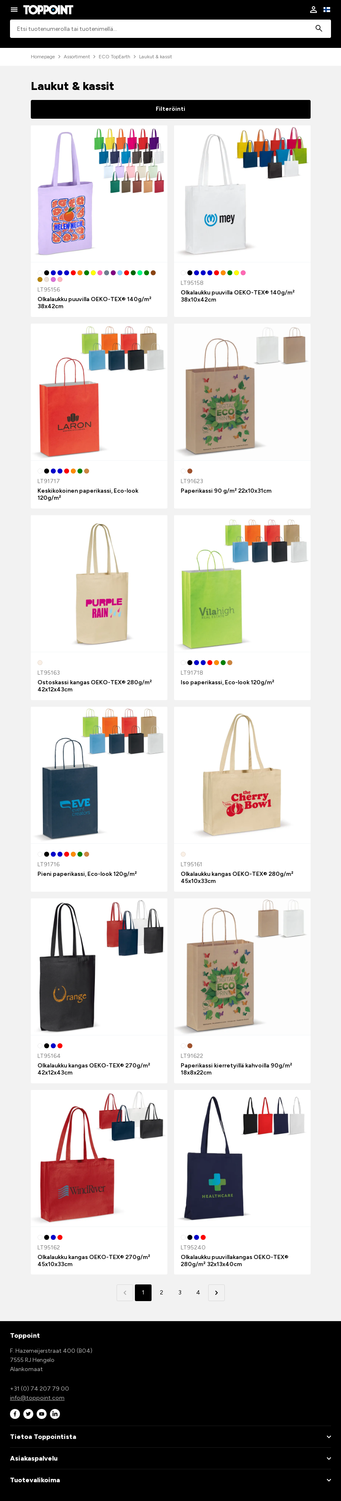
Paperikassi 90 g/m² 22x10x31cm (226, 490)
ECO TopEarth (114, 57)
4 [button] (198, 1292)
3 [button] (180, 1292)
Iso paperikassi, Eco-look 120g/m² (227, 682)
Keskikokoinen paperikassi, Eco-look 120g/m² (87, 494)
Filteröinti (170, 108)
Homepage (43, 57)
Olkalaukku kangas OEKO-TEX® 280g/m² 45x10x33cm (237, 877)
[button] (216, 1292)
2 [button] (161, 1292)
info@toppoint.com (37, 1397)
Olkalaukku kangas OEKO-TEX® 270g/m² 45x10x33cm (93, 1261)
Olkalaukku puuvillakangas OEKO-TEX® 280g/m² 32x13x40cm (235, 1261)
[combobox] (170, 29)
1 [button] (143, 1292)
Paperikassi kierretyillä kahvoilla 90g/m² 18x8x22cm (236, 1069)
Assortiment (77, 57)
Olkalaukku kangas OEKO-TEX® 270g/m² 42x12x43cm (93, 1069)
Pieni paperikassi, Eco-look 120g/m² (87, 874)
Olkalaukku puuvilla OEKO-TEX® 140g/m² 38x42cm (94, 303)
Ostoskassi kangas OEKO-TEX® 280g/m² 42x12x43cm (94, 686)
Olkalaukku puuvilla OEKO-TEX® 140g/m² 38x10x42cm (238, 296)
